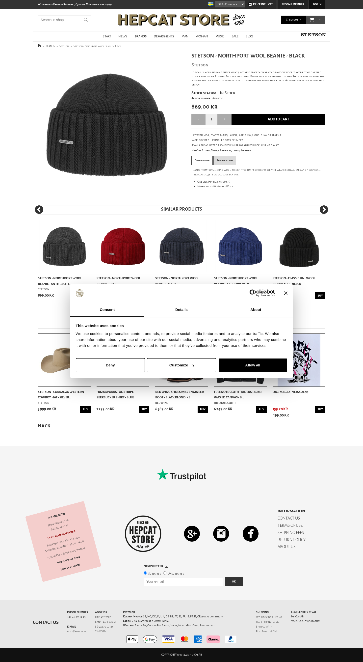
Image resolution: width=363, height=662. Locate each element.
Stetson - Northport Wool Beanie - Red (118, 281)
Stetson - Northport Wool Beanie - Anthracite (60, 281)
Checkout (292, 20)
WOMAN (202, 36)
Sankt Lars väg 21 (105, 622)
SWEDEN (100, 631)
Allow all (252, 365)
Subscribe (154, 574)
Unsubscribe (176, 574)
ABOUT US (286, 546)
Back (44, 425)
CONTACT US (289, 518)
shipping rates (269, 622)
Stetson (64, 46)
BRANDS (141, 36)
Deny (110, 365)
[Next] (324, 209)
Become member (293, 4)
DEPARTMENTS (164, 36)
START (107, 36)
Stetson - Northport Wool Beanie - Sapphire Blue (236, 281)
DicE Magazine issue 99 (291, 392)
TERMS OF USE (290, 525)
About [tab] (255, 309)
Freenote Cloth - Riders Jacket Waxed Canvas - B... (238, 394)
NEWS (122, 36)
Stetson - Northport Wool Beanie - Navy (177, 281)
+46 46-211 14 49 (76, 617)
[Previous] (39, 209)
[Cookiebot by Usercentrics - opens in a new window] (253, 293)
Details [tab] (181, 309)
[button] (312, 20)
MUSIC (219, 36)
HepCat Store (103, 617)
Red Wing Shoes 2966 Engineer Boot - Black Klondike (179, 394)
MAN (185, 36)
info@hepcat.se (76, 631)
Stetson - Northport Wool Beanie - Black (97, 46)
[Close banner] (285, 293)
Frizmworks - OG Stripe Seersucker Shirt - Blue (115, 394)
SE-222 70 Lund (104, 627)
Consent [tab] (107, 309)
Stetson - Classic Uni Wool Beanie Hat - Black (294, 281)
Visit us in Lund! (70, 567)
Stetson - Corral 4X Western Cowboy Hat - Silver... (61, 394)
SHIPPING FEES (291, 532)
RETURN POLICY (292, 539)
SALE (235, 36)
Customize (181, 365)
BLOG (249, 36)
